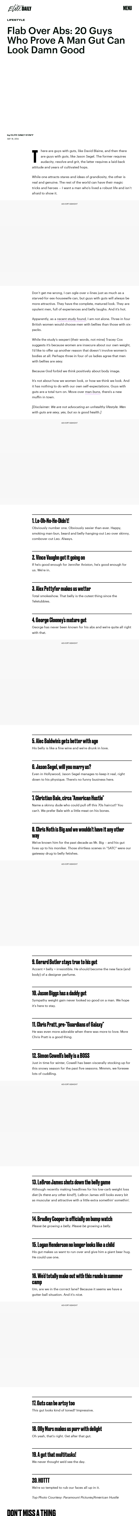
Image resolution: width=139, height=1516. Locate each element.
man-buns (92, 392)
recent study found (71, 319)
